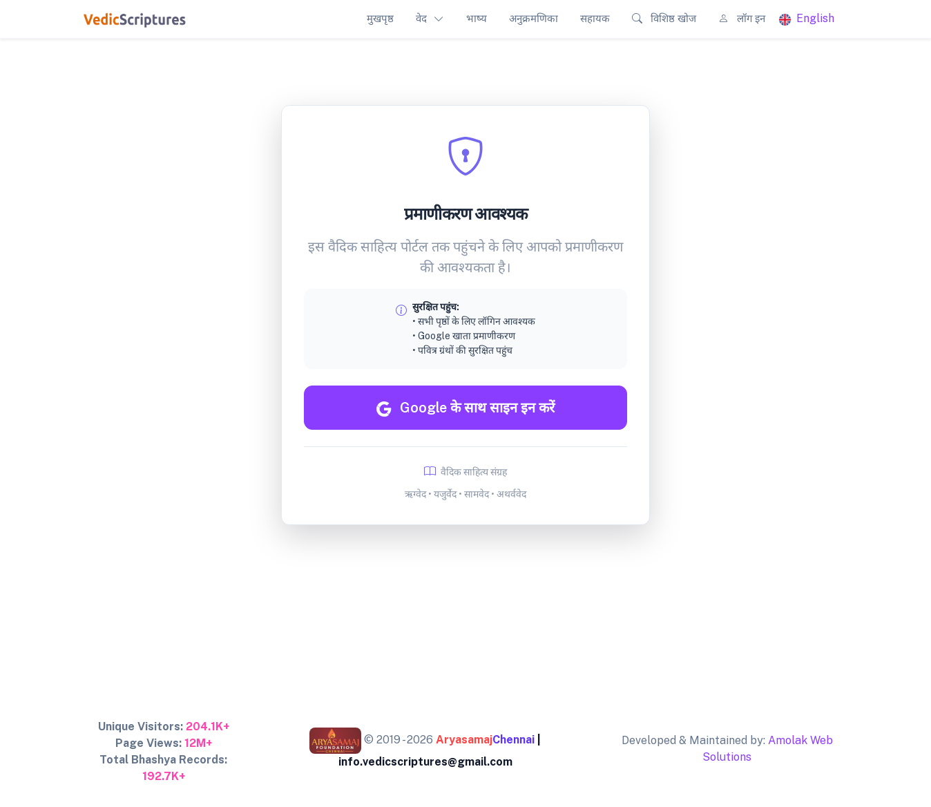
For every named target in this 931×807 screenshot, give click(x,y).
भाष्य (476, 18)
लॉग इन (741, 18)
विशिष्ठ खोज (664, 18)
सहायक (595, 18)
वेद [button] (421, 18)
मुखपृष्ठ (380, 18)
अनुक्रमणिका (533, 18)
